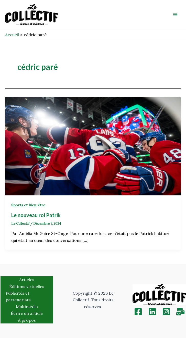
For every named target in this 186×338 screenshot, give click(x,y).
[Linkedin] (152, 312)
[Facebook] (138, 312)
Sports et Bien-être (28, 205)
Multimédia (27, 306)
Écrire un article (27, 313)
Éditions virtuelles (26, 286)
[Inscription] (180, 312)
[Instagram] (166, 312)
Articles (26, 279)
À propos (27, 320)
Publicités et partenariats (18, 296)
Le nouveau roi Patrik (36, 215)
